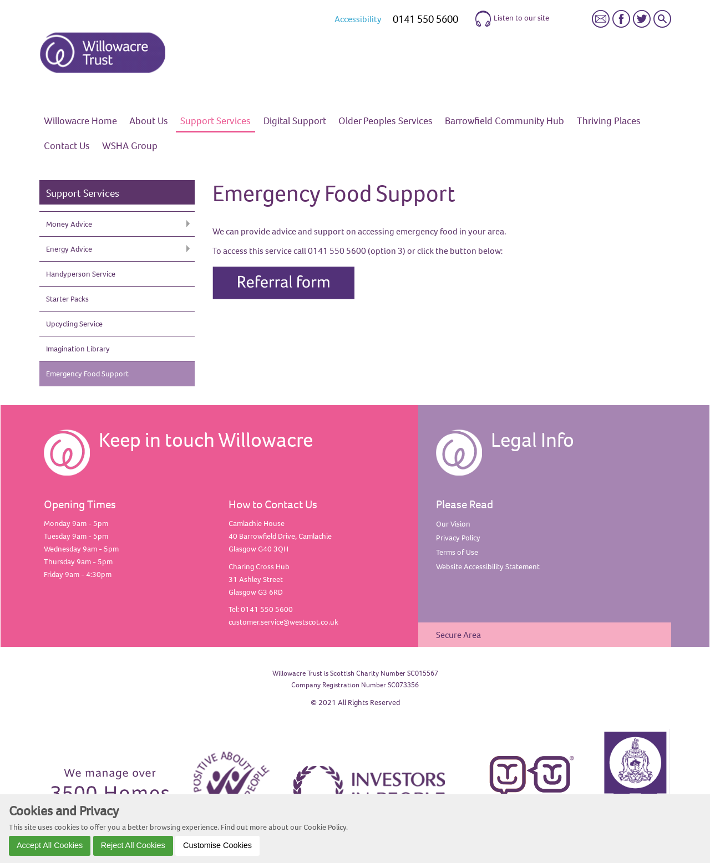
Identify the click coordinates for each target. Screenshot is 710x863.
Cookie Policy (324, 827)
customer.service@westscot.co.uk (283, 622)
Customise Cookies (217, 845)
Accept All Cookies (50, 845)
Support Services (82, 193)
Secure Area (458, 634)
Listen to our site (511, 19)
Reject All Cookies (133, 845)
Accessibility (358, 18)
